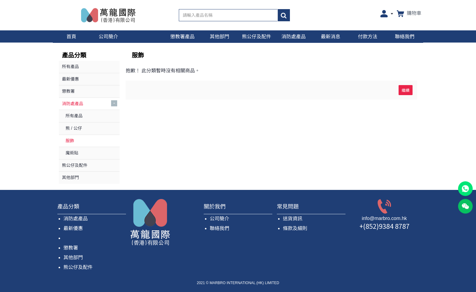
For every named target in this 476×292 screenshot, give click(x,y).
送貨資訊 (292, 218)
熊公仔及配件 (78, 267)
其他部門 (73, 257)
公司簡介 (219, 218)
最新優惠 (73, 228)
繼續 (406, 90)
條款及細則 (295, 228)
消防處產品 (75, 218)
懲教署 (70, 247)
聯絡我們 (219, 228)
